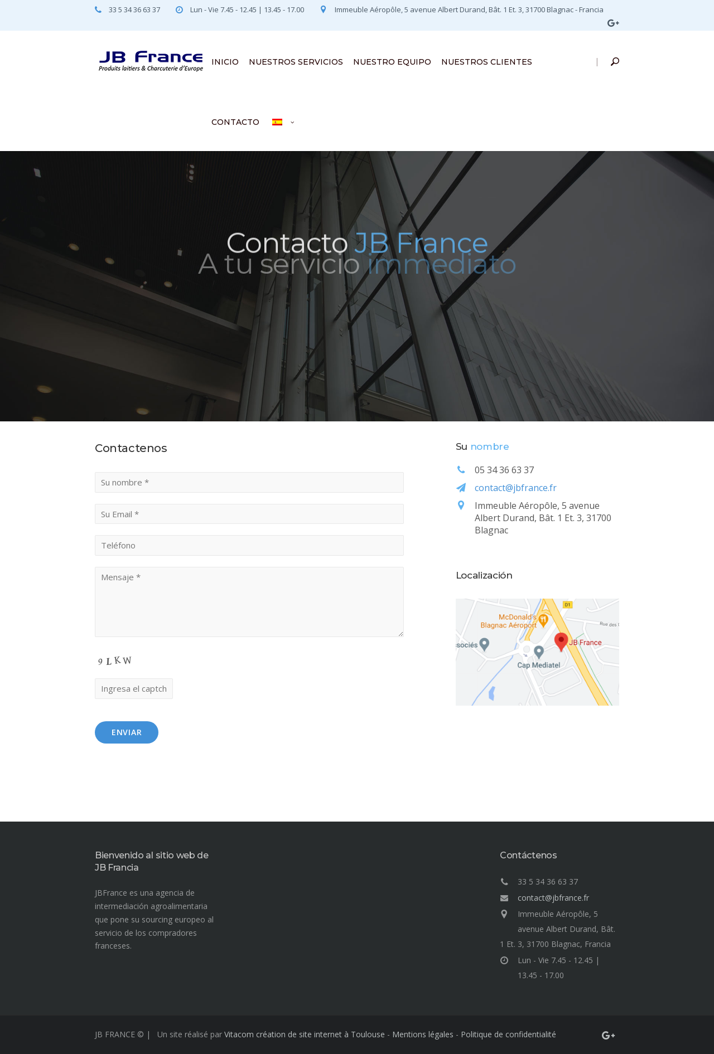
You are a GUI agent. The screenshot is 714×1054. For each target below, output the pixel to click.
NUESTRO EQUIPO (392, 62)
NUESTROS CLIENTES (486, 62)
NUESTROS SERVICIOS (296, 62)
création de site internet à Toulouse (320, 1034)
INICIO (225, 62)
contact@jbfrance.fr (516, 488)
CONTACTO (235, 122)
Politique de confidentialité (508, 1034)
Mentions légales (423, 1034)
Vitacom (239, 1034)
